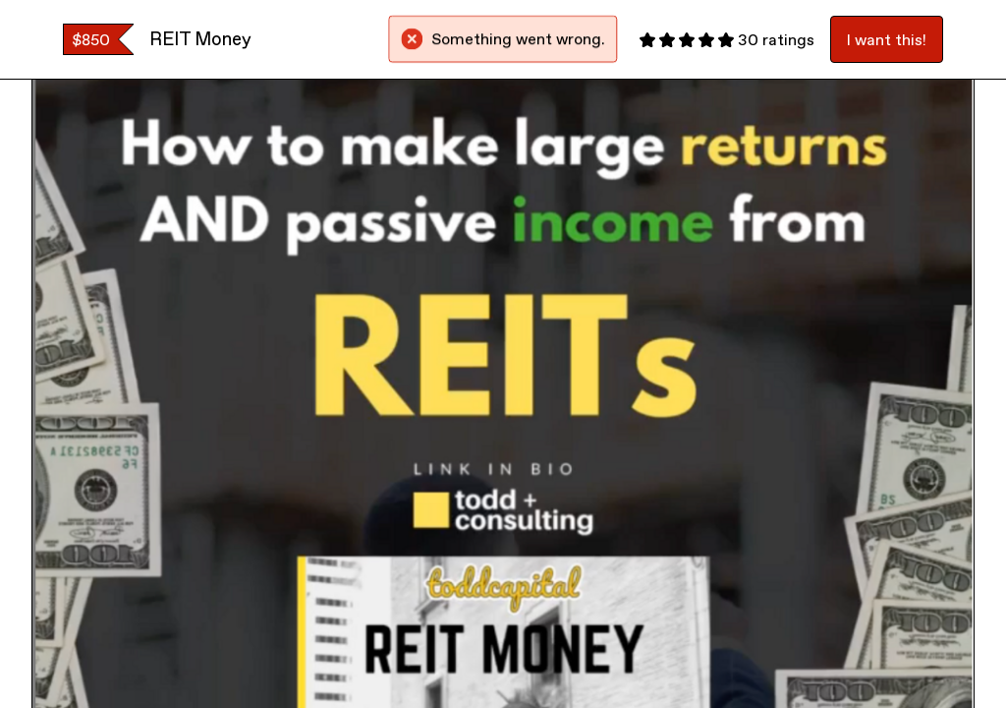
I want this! (886, 39)
